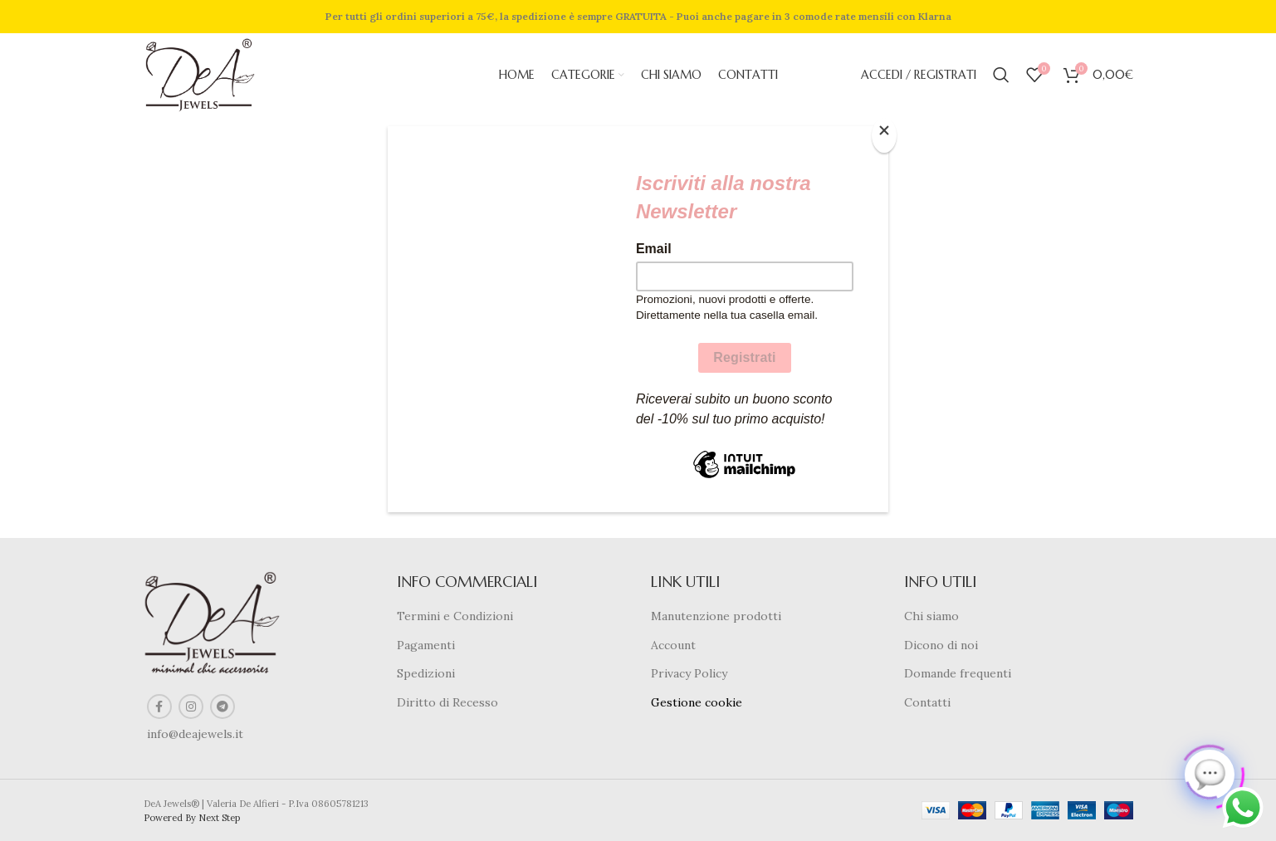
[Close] (884, 135)
